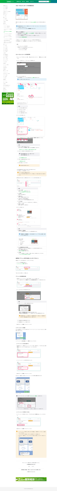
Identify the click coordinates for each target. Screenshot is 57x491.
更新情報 (27, 1)
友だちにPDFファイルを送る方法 (8, 37)
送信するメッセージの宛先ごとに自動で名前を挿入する (27, 149)
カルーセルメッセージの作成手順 (22, 46)
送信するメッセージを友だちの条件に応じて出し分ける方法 (8, 42)
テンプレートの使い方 (6, 27)
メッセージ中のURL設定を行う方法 (24, 254)
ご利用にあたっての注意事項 (6, 11)
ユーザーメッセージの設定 (23, 49)
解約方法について (5, 91)
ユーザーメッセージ (20, 263)
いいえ (33, 466)
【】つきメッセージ (33, 395)
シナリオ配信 (31, 33)
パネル (33, 77)
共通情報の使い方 (22, 161)
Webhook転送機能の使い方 (6, 85)
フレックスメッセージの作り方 (8, 33)
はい (29, 466)
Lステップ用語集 (5, 8)
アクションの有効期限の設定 (23, 48)
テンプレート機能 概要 (7, 26)
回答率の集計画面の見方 (7, 40)
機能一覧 (23, 1)
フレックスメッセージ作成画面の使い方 (8, 29)
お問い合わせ (5, 89)
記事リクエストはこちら (31, 471)
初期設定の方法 (19, 1)
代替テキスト (21, 250)
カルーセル (33, 22)
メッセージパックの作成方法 (7, 35)
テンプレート (25, 33)
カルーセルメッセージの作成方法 (8, 32)
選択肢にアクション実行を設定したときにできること (25, 47)
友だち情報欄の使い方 (22, 157)
